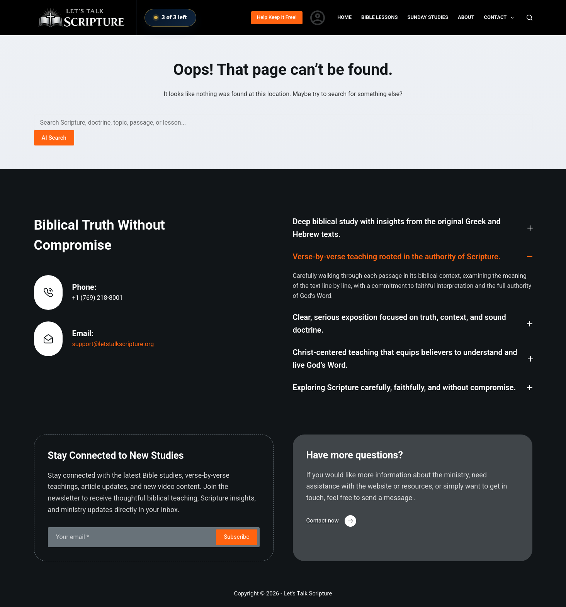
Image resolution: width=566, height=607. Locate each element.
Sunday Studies (428, 17)
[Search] (529, 17)
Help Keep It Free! (277, 17)
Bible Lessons (379, 17)
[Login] (317, 17)
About (466, 17)
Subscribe (236, 536)
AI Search (54, 137)
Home (344, 17)
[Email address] (131, 537)
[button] (412, 228)
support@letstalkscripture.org (113, 344)
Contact (500, 17)
